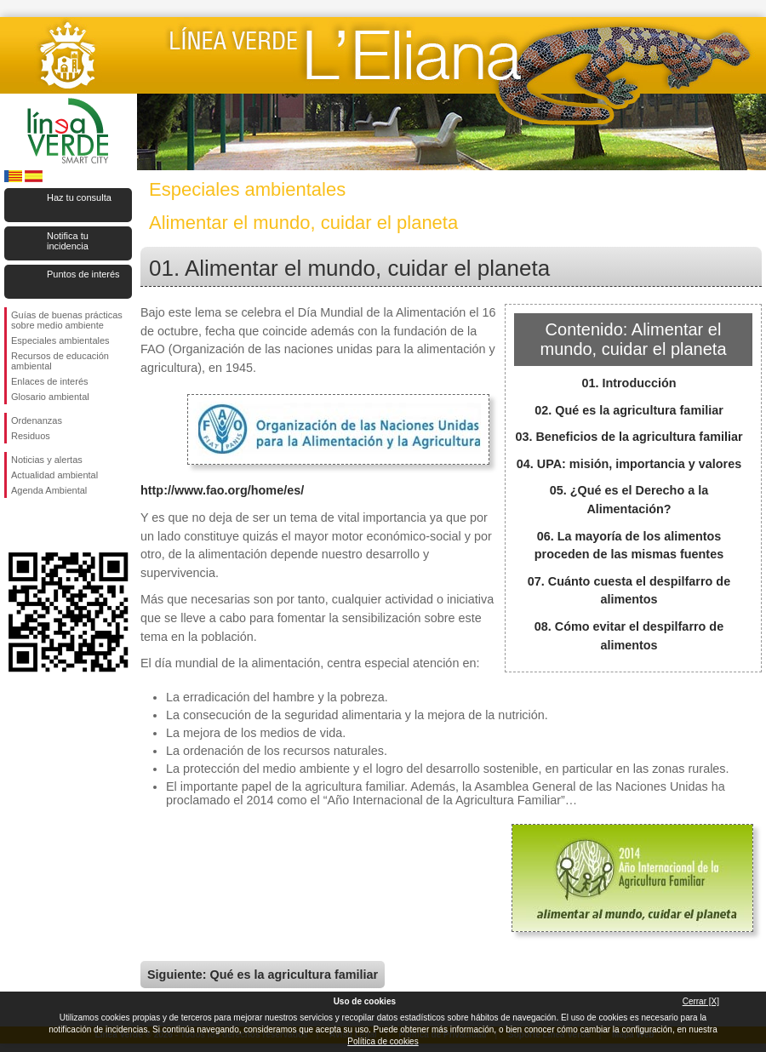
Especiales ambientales (60, 340)
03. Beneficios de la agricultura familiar (628, 436)
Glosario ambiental (50, 397)
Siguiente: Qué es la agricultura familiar (262, 974)
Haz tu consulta (79, 197)
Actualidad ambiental (54, 475)
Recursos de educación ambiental (60, 361)
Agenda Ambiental (49, 490)
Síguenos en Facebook (14, 525)
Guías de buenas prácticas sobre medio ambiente (67, 320)
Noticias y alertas (47, 460)
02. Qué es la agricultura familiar (628, 410)
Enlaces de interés (50, 381)
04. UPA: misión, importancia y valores (629, 464)
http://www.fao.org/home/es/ (222, 490)
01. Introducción (628, 383)
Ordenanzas (36, 420)
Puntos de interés (83, 274)
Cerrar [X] (701, 1001)
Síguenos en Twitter (42, 525)
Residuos (30, 436)
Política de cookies (382, 1041)
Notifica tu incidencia (68, 241)
